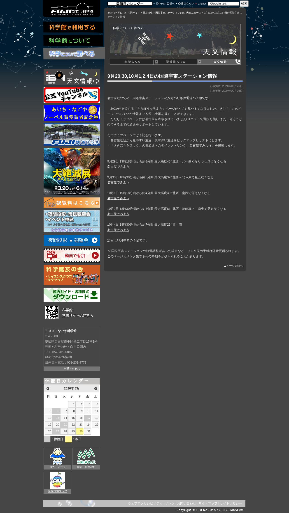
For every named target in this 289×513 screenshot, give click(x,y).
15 (73, 417)
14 (65, 417)
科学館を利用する (73, 27)
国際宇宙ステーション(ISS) (170, 12)
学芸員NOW (175, 62)
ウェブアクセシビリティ (145, 503)
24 (89, 424)
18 (96, 417)
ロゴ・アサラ (57, 467)
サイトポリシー (231, 503)
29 (73, 431)
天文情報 (148, 12)
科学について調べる (74, 53)
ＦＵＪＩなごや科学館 (72, 8)
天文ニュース (193, 12)
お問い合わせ (186, 503)
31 (89, 431)
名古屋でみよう (118, 166)
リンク (170, 503)
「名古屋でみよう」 (200, 145)
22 (73, 424)
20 (57, 424)
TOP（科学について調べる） (124, 12)
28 (65, 431)
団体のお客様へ (165, 3)
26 (49, 431)
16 (81, 417)
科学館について (73, 41)
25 (96, 424)
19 (49, 424)
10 (89, 411)
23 (81, 424)
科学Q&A (131, 62)
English (202, 3)
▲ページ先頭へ (233, 265)
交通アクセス (186, 3)
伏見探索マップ (57, 491)
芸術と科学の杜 (86, 467)
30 (81, 431)
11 (96, 411)
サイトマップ (207, 503)
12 (49, 417)
